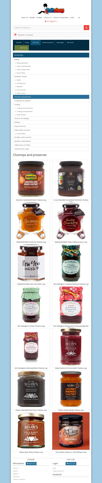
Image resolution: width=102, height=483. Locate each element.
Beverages (60, 42)
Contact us (48, 18)
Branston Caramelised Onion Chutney (31, 200)
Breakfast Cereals (20, 76)
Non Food (70, 42)
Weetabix (18, 87)
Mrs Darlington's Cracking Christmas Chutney (70, 284)
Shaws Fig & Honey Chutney (31, 452)
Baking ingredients (21, 63)
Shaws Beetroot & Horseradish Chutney (71, 368)
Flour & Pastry (20, 73)
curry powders (20, 133)
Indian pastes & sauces (22, 130)
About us (24, 18)
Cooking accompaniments (24, 111)
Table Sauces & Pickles (22, 145)
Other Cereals (20, 93)
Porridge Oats (20, 83)
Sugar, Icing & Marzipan (23, 66)
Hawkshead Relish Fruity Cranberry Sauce (71, 242)
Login (72, 18)
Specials (19, 42)
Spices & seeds (20, 115)
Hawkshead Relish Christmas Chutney (31, 242)
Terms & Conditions (19, 479)
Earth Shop (23, 48)
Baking (16, 59)
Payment (39, 18)
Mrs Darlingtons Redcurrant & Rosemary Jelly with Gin (71, 327)
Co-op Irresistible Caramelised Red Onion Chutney (71, 200)
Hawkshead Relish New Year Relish (31, 284)
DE (79, 18)
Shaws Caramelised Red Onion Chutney (31, 410)
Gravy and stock (19, 126)
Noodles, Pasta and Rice (22, 137)
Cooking (17, 105)
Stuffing (17, 122)
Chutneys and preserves (22, 97)
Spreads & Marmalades (22, 141)
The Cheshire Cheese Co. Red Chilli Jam (70, 452)
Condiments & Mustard (22, 101)
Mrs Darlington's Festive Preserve (31, 326)
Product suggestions (60, 18)
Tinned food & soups (21, 149)
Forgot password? (58, 471)
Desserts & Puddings (21, 118)
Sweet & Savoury (47, 42)
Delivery (32, 18)
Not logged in (51, 21)
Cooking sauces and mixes (24, 108)
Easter (27, 42)
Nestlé (18, 80)
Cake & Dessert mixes (22, 69)
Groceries (35, 42)
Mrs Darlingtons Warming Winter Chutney (31, 368)
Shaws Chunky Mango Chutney (71, 410)
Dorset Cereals (20, 90)
